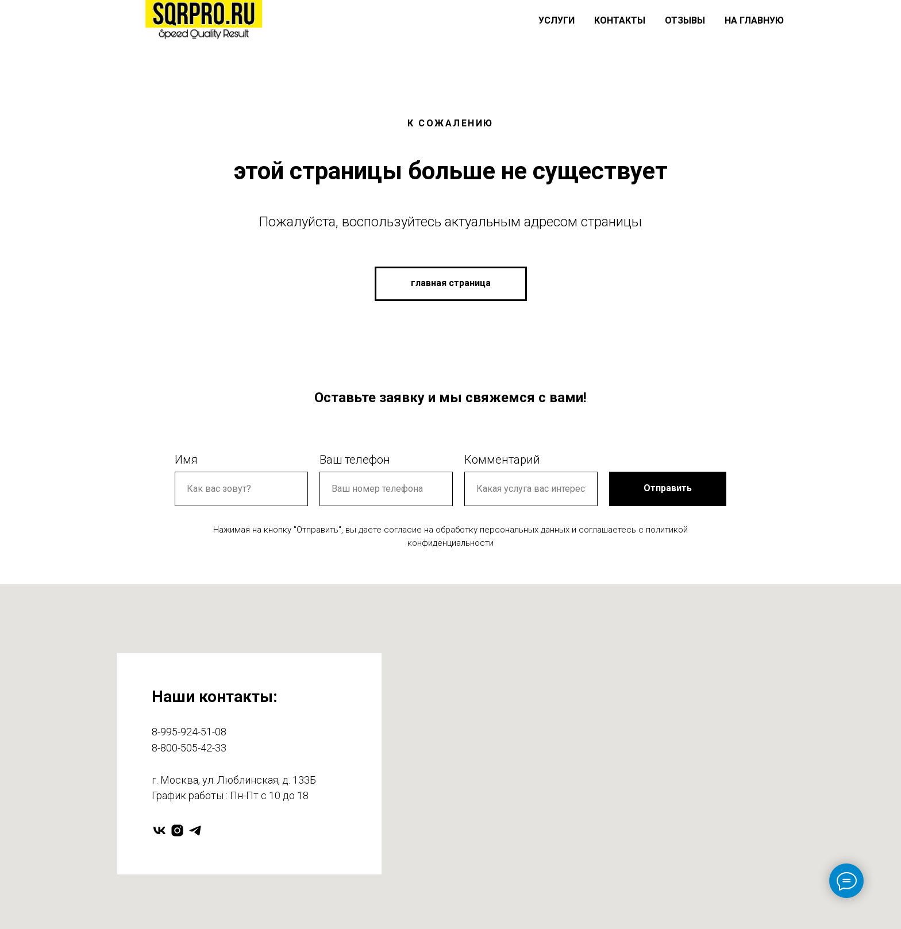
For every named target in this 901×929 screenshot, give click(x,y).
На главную (754, 20)
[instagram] (177, 830)
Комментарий (502, 460)
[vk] (159, 830)
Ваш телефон (354, 460)
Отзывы (685, 20)
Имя (186, 460)
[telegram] (195, 830)
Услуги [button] (556, 20)
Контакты (619, 20)
